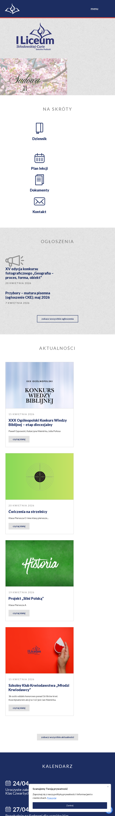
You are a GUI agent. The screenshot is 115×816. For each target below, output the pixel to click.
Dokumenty (30, 124)
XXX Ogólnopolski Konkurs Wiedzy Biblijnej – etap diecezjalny (31, 303)
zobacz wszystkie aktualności (57, 445)
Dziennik (30, 95)
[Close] (106, 784)
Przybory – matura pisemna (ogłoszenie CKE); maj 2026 (89, 179)
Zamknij (76, 803)
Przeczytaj (82, 796)
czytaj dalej (19, 325)
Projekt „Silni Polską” (26, 385)
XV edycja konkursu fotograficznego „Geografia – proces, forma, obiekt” (49, 181)
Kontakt (84, 124)
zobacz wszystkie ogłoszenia (57, 209)
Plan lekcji (84, 95)
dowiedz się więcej (65, 632)
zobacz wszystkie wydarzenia (57, 552)
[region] (76, 796)
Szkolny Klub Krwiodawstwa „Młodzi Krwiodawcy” (82, 389)
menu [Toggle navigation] (94, 8)
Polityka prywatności (25, 811)
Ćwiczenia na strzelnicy (81, 299)
